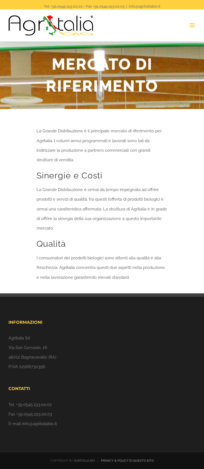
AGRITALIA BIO (84, 461)
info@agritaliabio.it (144, 6)
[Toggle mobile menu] (193, 25)
